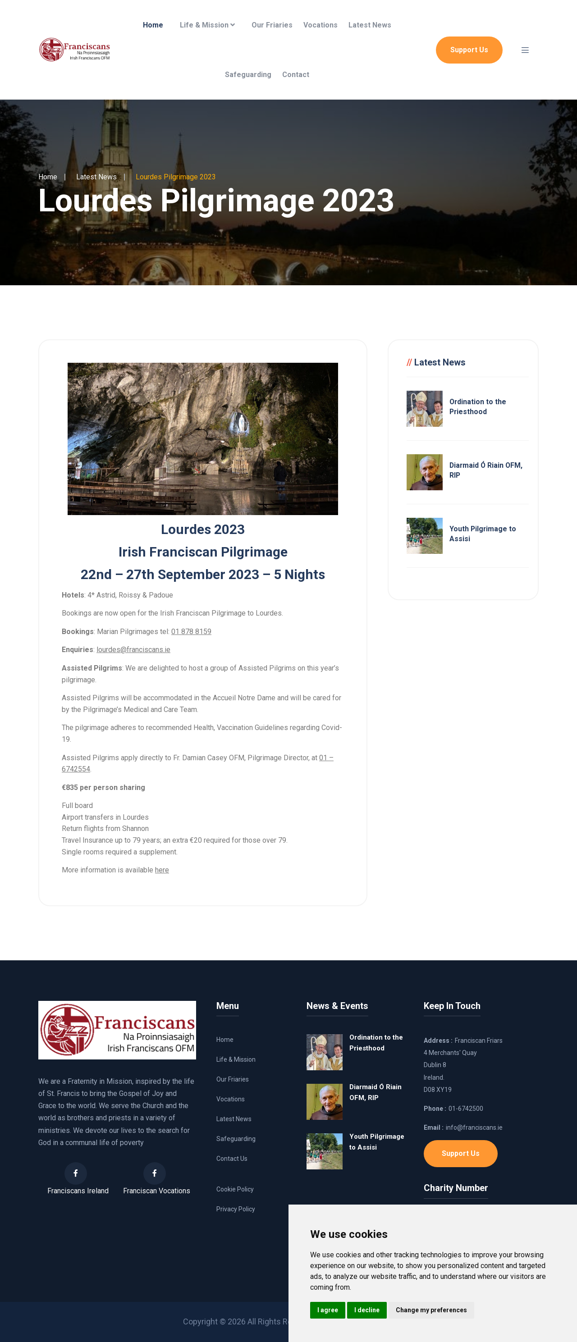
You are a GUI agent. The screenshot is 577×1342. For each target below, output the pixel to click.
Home (153, 25)
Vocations (320, 25)
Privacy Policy (235, 1209)
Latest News (369, 25)
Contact (295, 74)
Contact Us (231, 1158)
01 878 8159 (191, 631)
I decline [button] (367, 1310)
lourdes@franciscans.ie (133, 649)
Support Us (469, 50)
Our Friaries (272, 25)
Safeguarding (248, 74)
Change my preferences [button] (431, 1310)
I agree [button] (327, 1310)
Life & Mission (207, 25)
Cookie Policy (235, 1189)
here (162, 870)
